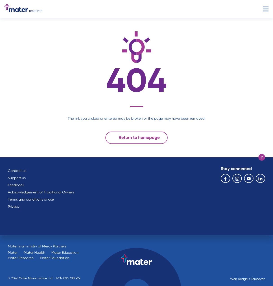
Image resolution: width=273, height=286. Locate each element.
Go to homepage (23, 9)
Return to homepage (135, 137)
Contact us (17, 171)
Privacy (14, 207)
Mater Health (34, 253)
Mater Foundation (54, 258)
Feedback (16, 185)
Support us (17, 178)
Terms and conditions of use (31, 200)
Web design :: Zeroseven (247, 279)
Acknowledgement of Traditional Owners (41, 192)
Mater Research (21, 258)
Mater (12, 253)
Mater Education (65, 253)
